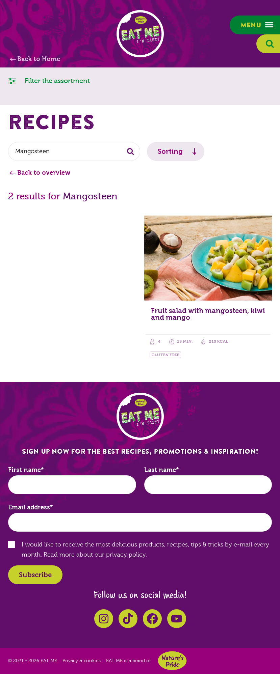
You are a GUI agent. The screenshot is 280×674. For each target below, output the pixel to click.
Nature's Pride (172, 660)
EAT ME (140, 33)
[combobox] (74, 151)
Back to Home (38, 59)
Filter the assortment (49, 80)
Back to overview (44, 172)
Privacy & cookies (81, 661)
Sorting (170, 151)
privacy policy (126, 554)
